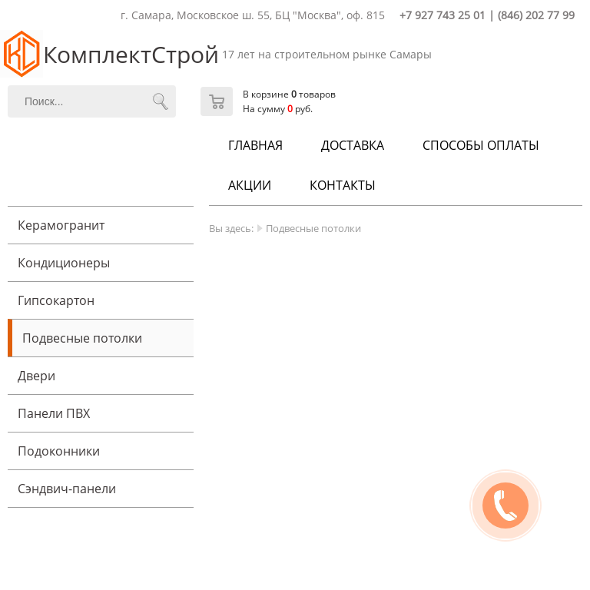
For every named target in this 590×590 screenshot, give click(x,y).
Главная (255, 145)
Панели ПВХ (54, 413)
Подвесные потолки (82, 338)
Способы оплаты (481, 145)
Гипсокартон (56, 300)
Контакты (343, 185)
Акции (249, 185)
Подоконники (59, 450)
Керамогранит (61, 225)
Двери (36, 375)
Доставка (352, 145)
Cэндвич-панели (67, 488)
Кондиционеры (64, 262)
